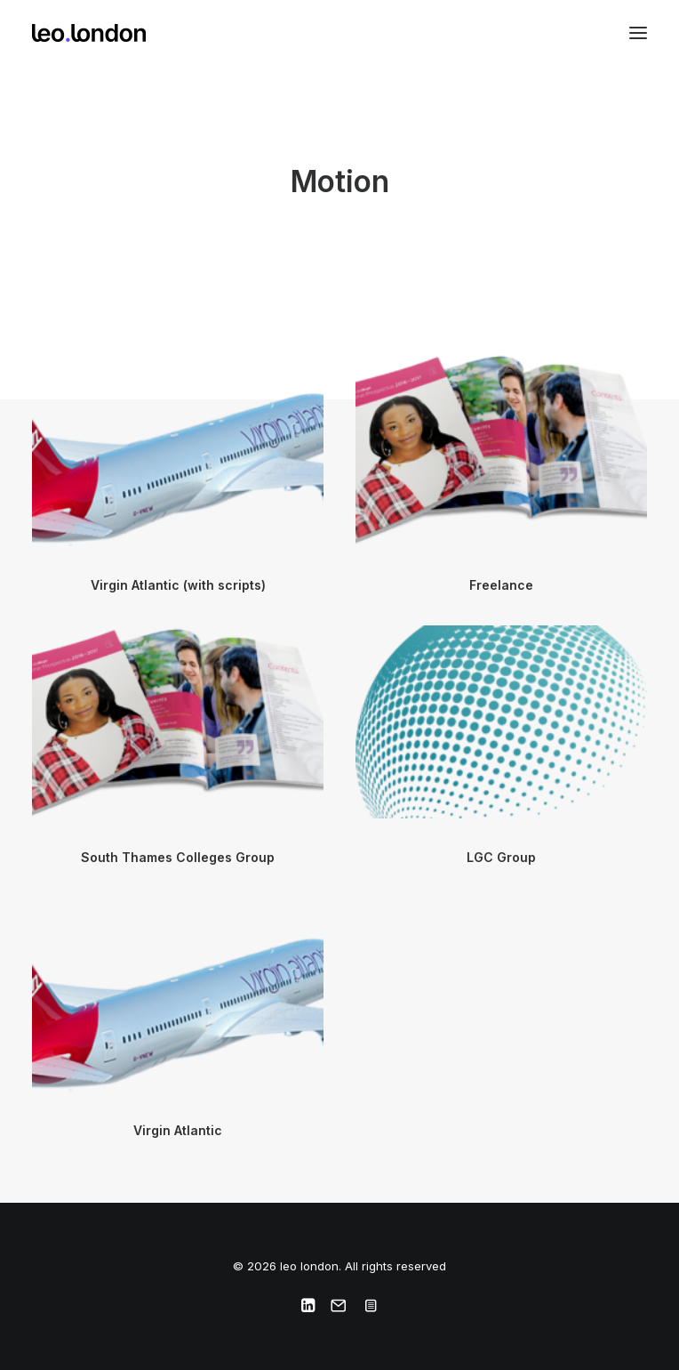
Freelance (501, 584)
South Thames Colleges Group (178, 857)
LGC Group (501, 857)
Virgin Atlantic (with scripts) (178, 584)
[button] (638, 33)
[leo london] (89, 33)
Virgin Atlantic (177, 1130)
